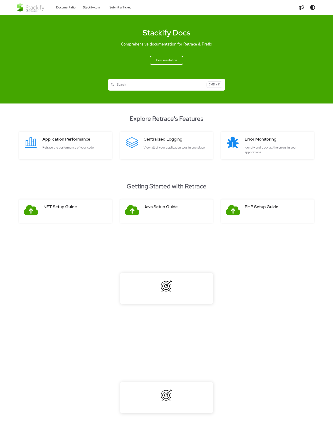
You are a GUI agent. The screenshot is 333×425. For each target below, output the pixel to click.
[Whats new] (301, 7)
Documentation (166, 60)
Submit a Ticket (120, 7)
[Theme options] (312, 7)
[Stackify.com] (91, 7)
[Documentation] (66, 7)
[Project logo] (31, 7)
